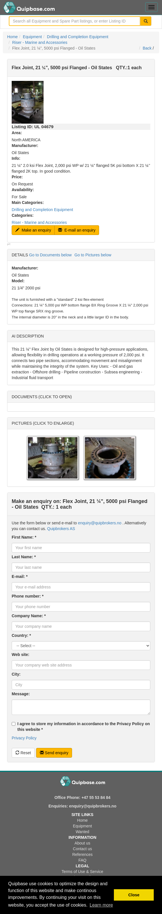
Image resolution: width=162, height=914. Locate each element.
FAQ (82, 860)
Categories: (23, 215)
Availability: (23, 189)
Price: (17, 177)
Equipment (32, 36)
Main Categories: (28, 202)
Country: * (21, 635)
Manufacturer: (25, 145)
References (82, 854)
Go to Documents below (50, 255)
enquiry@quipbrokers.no (100, 523)
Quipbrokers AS (61, 528)
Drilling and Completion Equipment (77, 36)
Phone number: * (28, 596)
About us (82, 843)
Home (12, 36)
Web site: (20, 654)
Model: (18, 281)
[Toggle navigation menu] (151, 7)
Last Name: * (24, 557)
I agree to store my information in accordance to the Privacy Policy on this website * (81, 726)
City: (16, 674)
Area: (17, 132)
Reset (23, 753)
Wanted (82, 831)
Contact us (82, 848)
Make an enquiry (33, 230)
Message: (21, 694)
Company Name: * (29, 616)
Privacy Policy (24, 738)
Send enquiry (54, 753)
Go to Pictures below (93, 255)
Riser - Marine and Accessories (39, 42)
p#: (9, 244)
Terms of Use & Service (82, 871)
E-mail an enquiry (76, 230)
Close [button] (134, 895)
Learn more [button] (101, 905)
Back (147, 48)
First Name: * (24, 537)
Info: (16, 158)
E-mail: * (20, 576)
